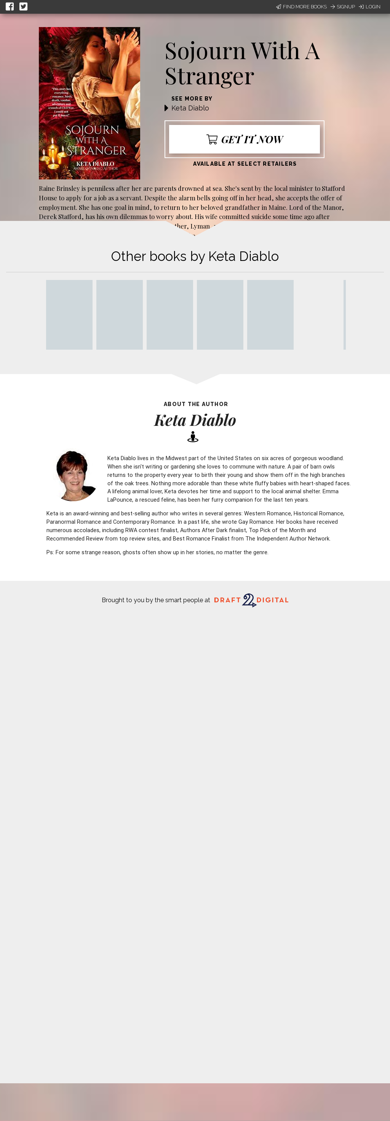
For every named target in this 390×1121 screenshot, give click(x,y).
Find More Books (301, 7)
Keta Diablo (190, 108)
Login (369, 7)
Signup (343, 7)
